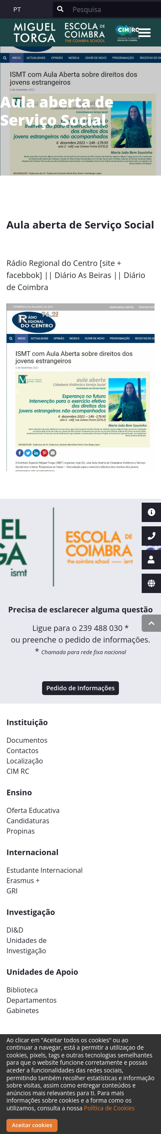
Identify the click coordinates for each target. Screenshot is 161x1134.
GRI (12, 891)
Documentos (26, 740)
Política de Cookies (109, 1108)
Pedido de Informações (80, 688)
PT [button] (17, 9)
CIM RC (17, 771)
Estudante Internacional (44, 870)
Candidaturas (27, 820)
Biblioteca (22, 990)
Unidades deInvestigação (26, 945)
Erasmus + (23, 880)
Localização (24, 761)
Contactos (22, 750)
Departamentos (31, 1000)
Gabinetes (22, 1010)
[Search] (114, 9)
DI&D (14, 930)
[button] (17, 391)
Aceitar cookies (32, 1125)
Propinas (20, 831)
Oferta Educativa (33, 810)
